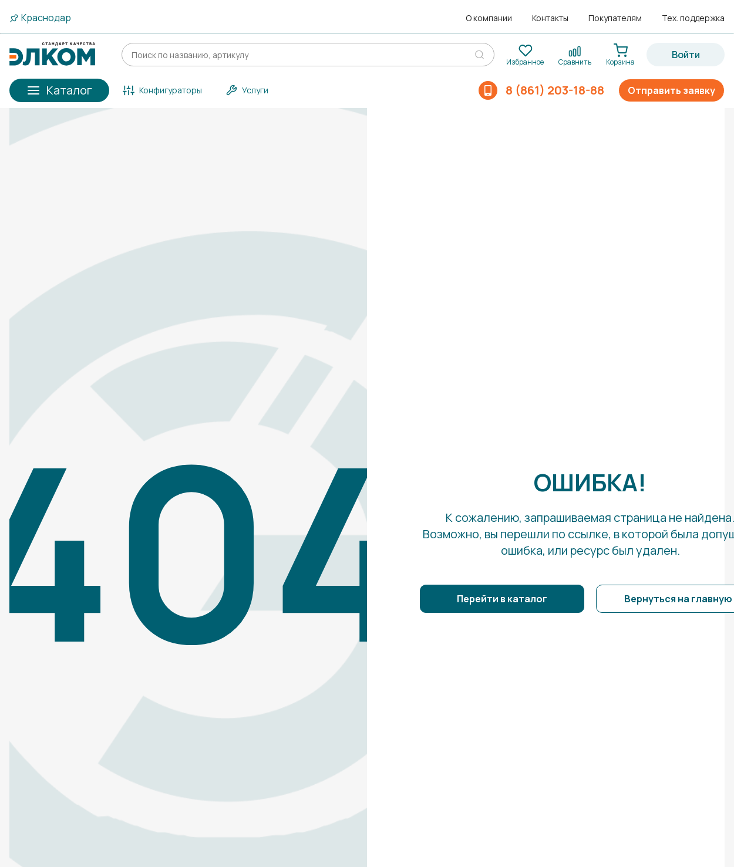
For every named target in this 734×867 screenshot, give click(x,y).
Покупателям (615, 18)
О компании (489, 18)
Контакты (550, 18)
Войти (686, 54)
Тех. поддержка (693, 18)
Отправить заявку (671, 90)
